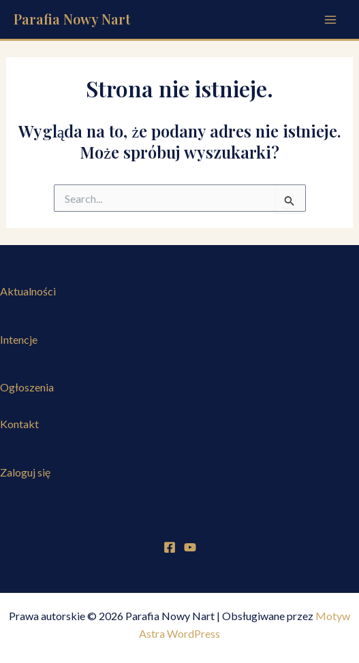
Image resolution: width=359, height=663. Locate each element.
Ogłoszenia (27, 387)
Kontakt (19, 423)
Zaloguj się (25, 472)
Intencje (18, 339)
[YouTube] (190, 547)
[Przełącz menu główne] (330, 20)
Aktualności (28, 291)
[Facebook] (169, 547)
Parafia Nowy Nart (72, 19)
